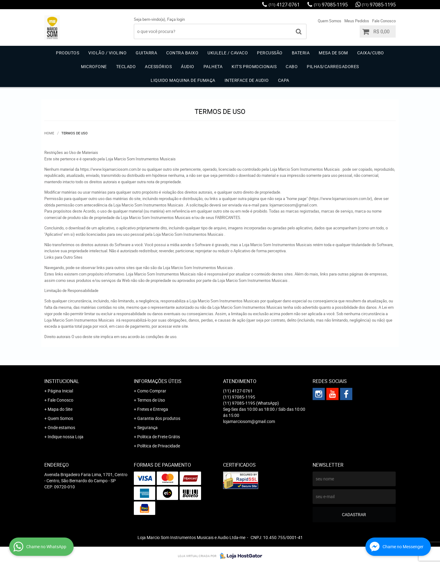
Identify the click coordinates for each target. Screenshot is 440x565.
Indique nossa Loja (65, 436)
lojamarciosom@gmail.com (249, 421)
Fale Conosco (384, 21)
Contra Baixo (182, 53)
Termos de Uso (151, 400)
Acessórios (158, 66)
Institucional (61, 381)
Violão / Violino (107, 53)
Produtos (67, 53)
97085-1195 (331, 4)
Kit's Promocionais (254, 66)
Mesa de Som (333, 53)
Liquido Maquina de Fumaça (183, 80)
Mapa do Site (60, 409)
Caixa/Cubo (370, 53)
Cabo (292, 66)
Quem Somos (329, 21)
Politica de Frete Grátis (158, 436)
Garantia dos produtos (158, 418)
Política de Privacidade (158, 446)
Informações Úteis (158, 381)
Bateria (301, 53)
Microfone (94, 66)
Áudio (187, 66)
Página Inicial (60, 391)
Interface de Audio (247, 80)
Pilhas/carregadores (333, 66)
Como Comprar (151, 391)
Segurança (147, 427)
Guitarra (146, 53)
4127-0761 (284, 4)
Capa (283, 80)
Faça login (176, 19)
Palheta (213, 66)
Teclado (126, 66)
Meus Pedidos (356, 21)
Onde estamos (61, 427)
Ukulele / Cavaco (227, 53)
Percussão (270, 53)
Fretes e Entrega (152, 409)
